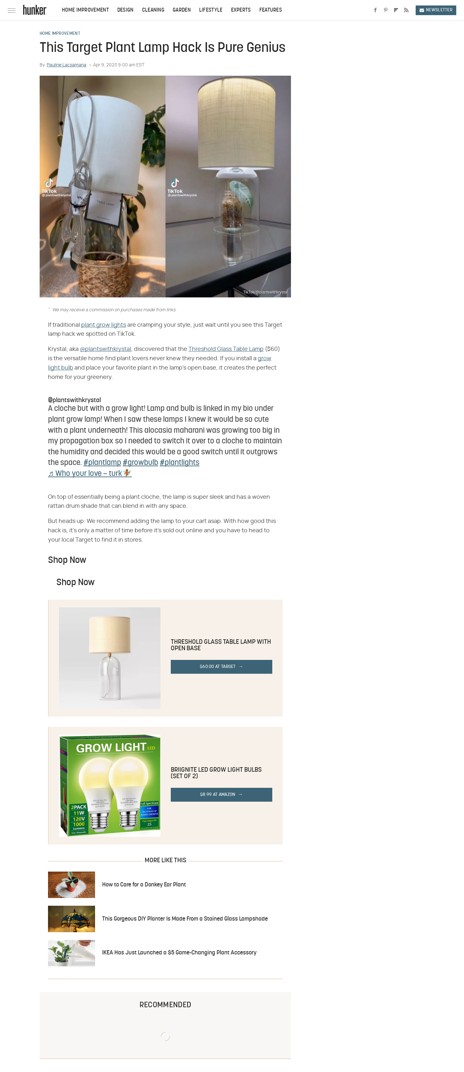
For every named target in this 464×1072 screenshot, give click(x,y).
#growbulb (140, 463)
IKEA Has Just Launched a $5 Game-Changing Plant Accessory (179, 953)
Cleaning (153, 10)
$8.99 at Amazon (218, 794)
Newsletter (436, 10)
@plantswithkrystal (105, 349)
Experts (241, 10)
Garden (182, 10)
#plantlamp (102, 463)
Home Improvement (85, 10)
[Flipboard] (396, 10)
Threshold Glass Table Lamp (226, 349)
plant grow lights (103, 325)
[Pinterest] (386, 10)
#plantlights (179, 463)
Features (270, 10)
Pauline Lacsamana (66, 65)
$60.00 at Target (218, 666)
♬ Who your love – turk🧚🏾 (90, 474)
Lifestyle (211, 10)
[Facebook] (375, 10)
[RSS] (406, 10)
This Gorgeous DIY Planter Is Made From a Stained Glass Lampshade (185, 919)
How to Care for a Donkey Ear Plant (144, 885)
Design (125, 10)
